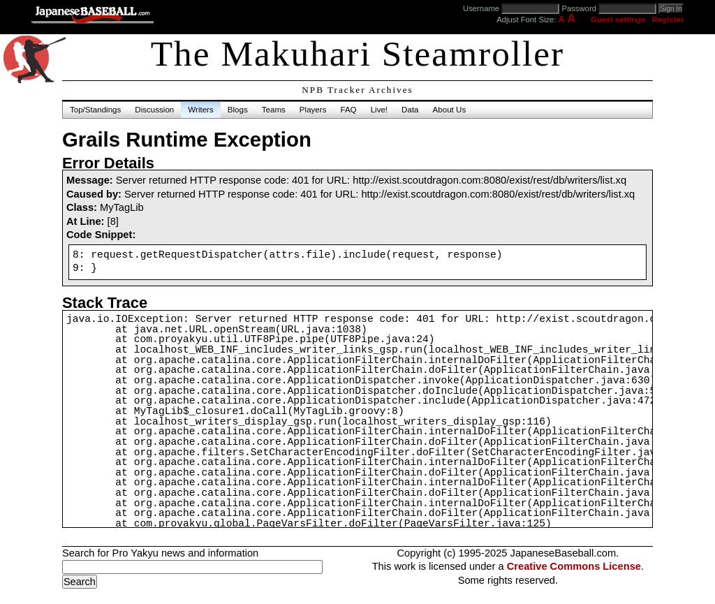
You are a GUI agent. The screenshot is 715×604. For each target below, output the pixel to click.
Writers (200, 109)
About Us (449, 109)
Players (313, 109)
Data (409, 109)
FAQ (348, 109)
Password (578, 8)
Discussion (154, 109)
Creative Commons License (574, 566)
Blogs (238, 109)
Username (481, 8)
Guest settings (618, 19)
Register (668, 19)
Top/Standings (95, 109)
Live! (379, 109)
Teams (274, 109)
